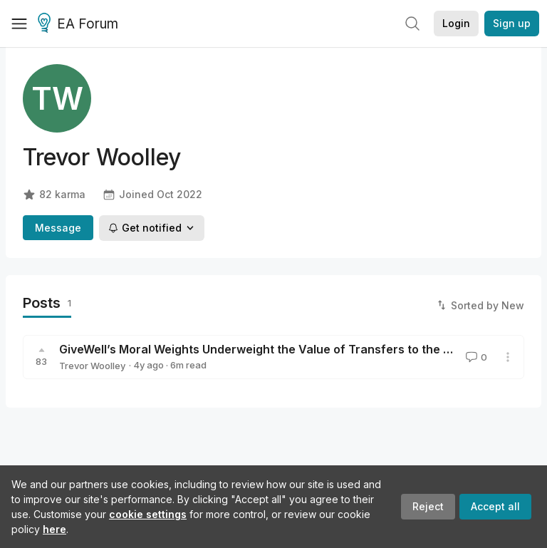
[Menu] (19, 23)
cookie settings (148, 514)
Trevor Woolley (92, 365)
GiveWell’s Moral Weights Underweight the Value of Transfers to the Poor (264, 349)
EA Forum (80, 24)
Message (58, 228)
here (54, 529)
